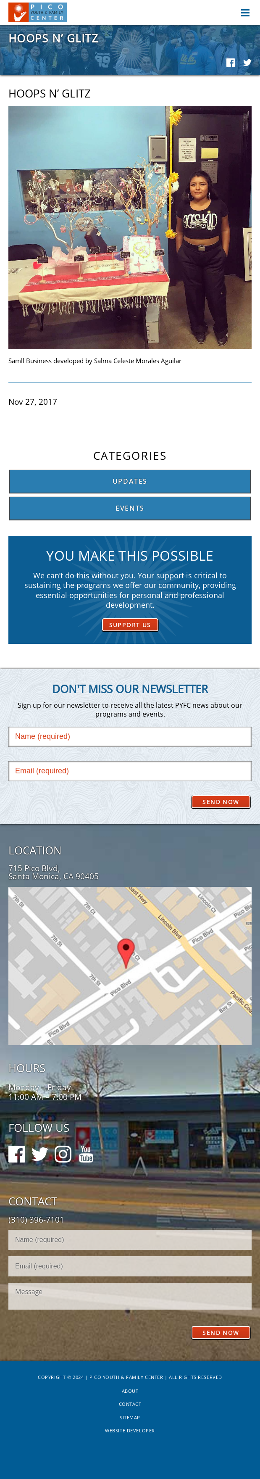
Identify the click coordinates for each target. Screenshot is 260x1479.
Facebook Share (230, 62)
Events (130, 508)
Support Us (130, 625)
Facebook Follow (16, 1150)
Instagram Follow (63, 1150)
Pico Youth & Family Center (37, 12)
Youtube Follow (86, 1150)
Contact (130, 1404)
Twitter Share (247, 62)
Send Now (220, 802)
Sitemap (130, 1417)
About (130, 1391)
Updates (130, 481)
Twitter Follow (40, 1150)
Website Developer (130, 1430)
